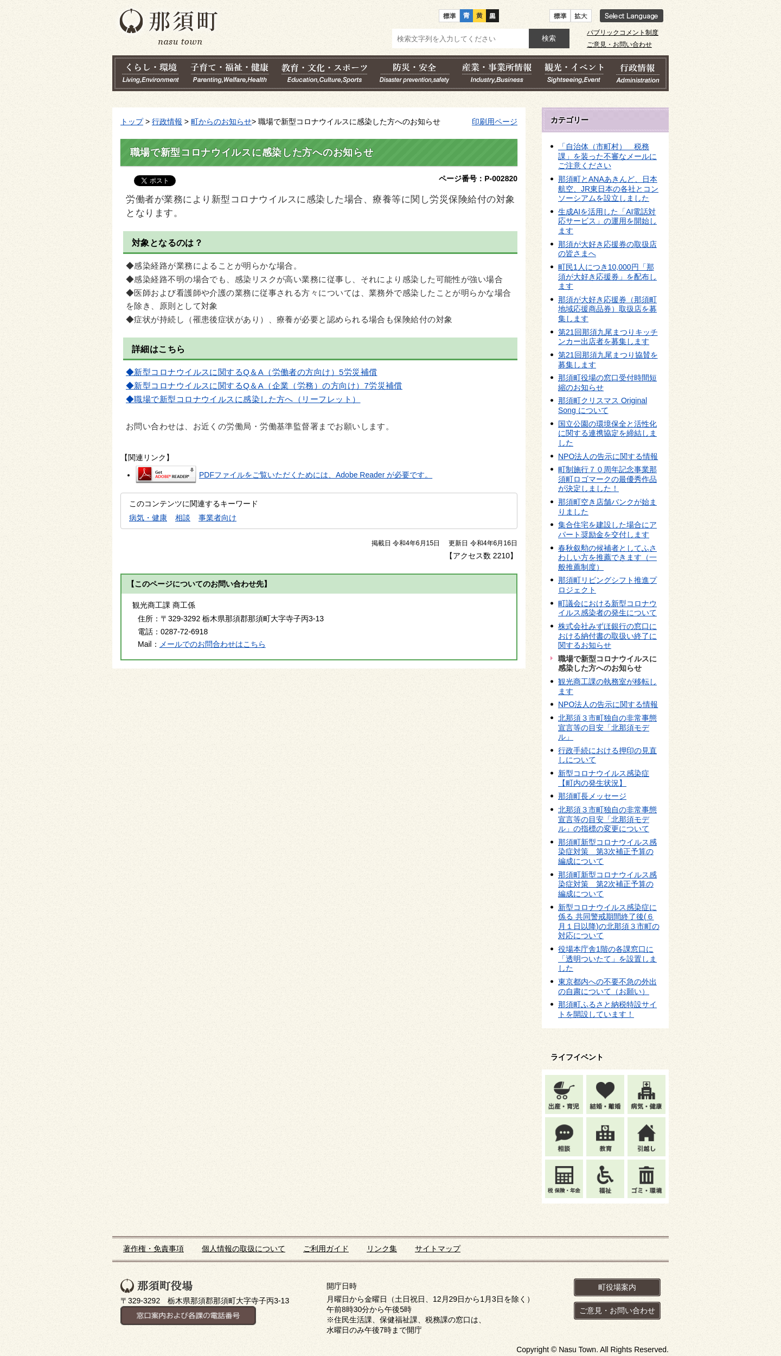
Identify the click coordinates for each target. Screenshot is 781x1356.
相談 (182, 517)
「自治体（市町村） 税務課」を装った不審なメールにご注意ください (607, 156)
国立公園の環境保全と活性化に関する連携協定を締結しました (607, 433)
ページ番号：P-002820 (478, 178)
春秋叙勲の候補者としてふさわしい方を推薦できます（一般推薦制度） (607, 557)
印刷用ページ (494, 121)
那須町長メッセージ (592, 796)
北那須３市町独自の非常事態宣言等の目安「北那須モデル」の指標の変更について (607, 819)
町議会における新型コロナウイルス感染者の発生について (607, 608)
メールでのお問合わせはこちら (212, 644)
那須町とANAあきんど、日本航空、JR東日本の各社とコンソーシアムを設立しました (608, 188)
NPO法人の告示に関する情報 (608, 456)
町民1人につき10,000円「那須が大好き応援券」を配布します (607, 276)
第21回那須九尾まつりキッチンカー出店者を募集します (608, 337)
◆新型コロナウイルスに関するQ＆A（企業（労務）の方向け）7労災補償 (264, 385)
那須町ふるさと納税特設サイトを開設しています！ (607, 1009)
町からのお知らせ (221, 121)
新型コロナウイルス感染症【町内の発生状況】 (603, 778)
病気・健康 (148, 517)
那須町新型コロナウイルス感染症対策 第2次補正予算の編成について (607, 884)
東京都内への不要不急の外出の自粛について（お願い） (607, 986)
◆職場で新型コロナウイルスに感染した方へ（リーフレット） (243, 399)
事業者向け (217, 517)
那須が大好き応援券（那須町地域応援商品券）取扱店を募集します (607, 309)
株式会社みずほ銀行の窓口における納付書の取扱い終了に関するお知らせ (607, 636)
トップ (131, 121)
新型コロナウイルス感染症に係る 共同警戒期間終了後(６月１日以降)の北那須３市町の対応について (609, 921)
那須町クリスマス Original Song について (602, 405)
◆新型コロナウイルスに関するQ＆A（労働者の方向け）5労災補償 (251, 372)
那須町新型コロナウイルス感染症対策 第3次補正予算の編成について (607, 851)
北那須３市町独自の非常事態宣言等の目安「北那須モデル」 (607, 727)
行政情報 (167, 121)
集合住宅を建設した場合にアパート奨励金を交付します (607, 529)
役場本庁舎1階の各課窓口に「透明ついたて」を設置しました (607, 958)
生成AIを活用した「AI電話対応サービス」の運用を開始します (607, 221)
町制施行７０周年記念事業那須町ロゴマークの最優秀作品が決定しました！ (607, 479)
